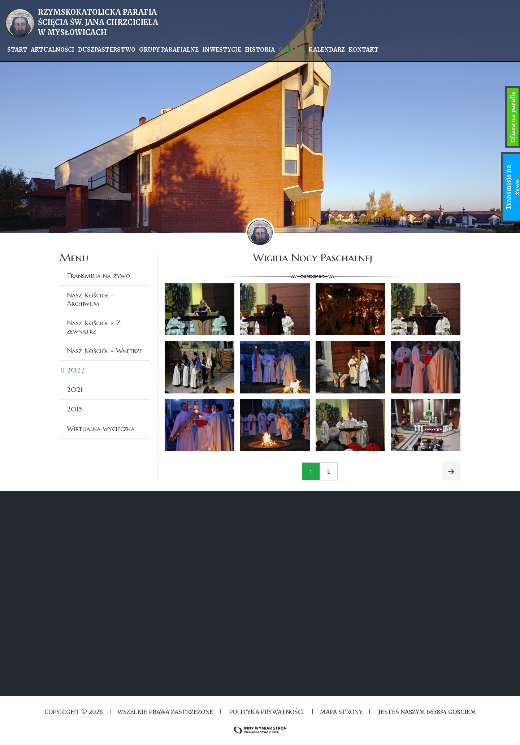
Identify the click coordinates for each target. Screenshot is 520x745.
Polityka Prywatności (267, 711)
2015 (74, 409)
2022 (75, 370)
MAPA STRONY (341, 711)
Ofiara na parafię (512, 117)
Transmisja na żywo (98, 275)
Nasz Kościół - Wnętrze (104, 350)
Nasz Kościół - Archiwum (90, 299)
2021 (75, 389)
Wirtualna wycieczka (101, 428)
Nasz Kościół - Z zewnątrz (94, 326)
